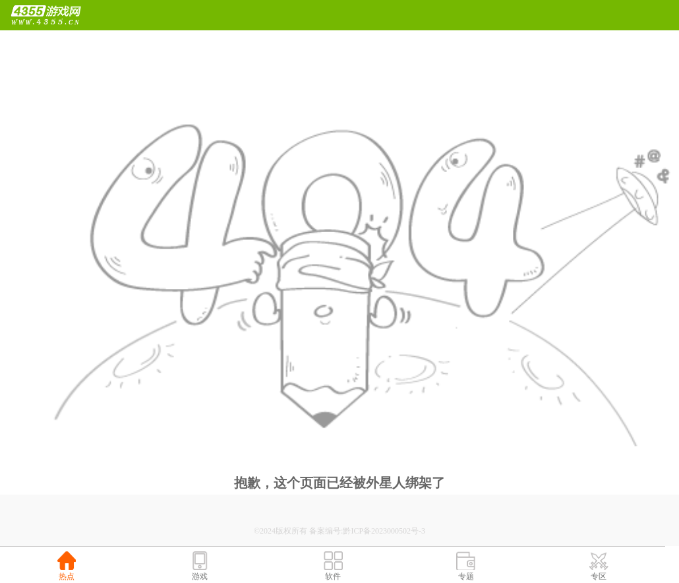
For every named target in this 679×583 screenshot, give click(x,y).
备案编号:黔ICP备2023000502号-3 (367, 531)
